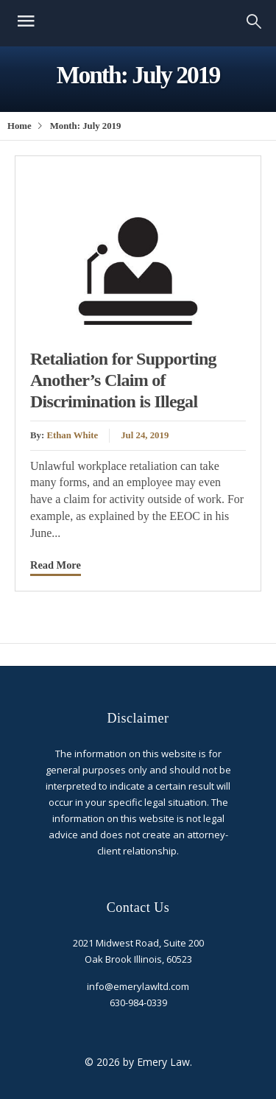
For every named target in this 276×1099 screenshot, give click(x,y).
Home (19, 126)
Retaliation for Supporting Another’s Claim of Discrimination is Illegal (123, 380)
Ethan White (72, 435)
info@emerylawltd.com (138, 986)
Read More (55, 565)
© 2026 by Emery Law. (138, 1062)
